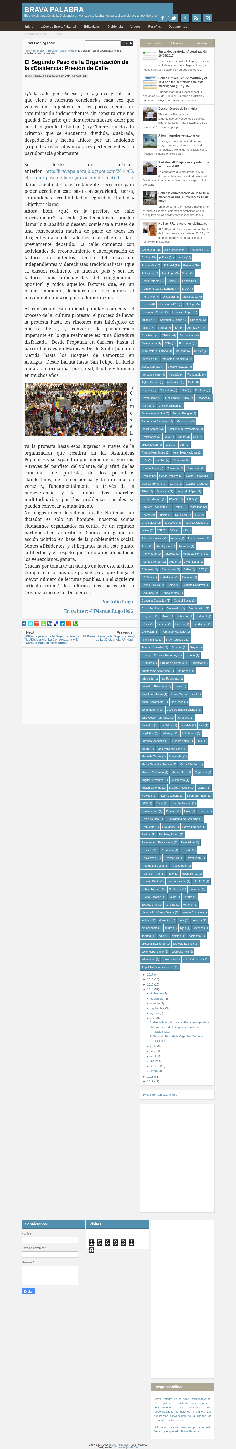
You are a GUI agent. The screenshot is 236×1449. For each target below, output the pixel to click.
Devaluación (149, 397)
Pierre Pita (148, 296)
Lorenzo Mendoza (153, 740)
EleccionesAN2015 (177, 397)
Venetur (188, 904)
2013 (150, 1076)
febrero (155, 1066)
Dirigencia (148, 616)
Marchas (181, 351)
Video (185, 273)
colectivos (171, 522)
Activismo (148, 273)
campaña (196, 319)
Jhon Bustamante (153, 702)
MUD (185, 288)
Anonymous (149, 553)
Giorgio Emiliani (168, 405)
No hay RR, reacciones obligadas (182, 223)
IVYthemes (119, 1447)
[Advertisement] (79, 683)
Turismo (170, 904)
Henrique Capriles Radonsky (160, 655)
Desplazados (197, 608)
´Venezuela (194, 374)
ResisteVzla (149, 857)
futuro (168, 928)
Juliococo (183, 717)
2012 (150, 1081)
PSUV (190, 499)
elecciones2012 (178, 366)
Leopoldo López (187, 491)
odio (161, 935)
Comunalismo (150, 468)
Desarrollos (174, 608)
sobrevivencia (180, 951)
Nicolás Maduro (151, 499)
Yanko (181, 436)
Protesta (188, 265)
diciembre (156, 993)
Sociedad (195, 889)
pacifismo (195, 935)
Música (198, 351)
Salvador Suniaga (171, 319)
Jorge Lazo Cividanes (155, 421)
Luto (199, 740)
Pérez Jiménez (191, 826)
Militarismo (178, 780)
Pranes (203, 811)
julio (153, 1018)
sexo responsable (153, 951)
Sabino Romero (151, 889)
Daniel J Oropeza (197, 475)
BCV (145, 460)
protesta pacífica (183, 943)
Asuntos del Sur (152, 561)
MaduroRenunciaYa (170, 748)
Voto (167, 436)
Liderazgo (168, 733)
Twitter (173, 18)
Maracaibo (175, 756)
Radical (146, 834)
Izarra (178, 686)
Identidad (197, 662)
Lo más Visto (152, 43)
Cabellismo (167, 577)
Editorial (169, 265)
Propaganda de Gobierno (182, 818)
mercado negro (151, 374)
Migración (200, 772)
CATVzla (147, 577)
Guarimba (163, 491)
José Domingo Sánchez (182, 709)
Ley (201, 725)
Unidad (146, 304)
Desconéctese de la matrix (177, 108)
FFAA (145, 491)
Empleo (180, 624)
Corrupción (193, 468)
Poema (146, 514)
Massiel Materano (153, 772)
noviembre (157, 998)
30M (172, 530)
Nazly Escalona (169, 795)
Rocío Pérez (190, 873)
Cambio (160, 460)
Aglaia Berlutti (150, 382)
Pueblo (162, 514)
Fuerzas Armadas (153, 647)
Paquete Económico (154, 506)
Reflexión (181, 514)
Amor (145, 546)
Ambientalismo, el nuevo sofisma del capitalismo (180, 1022)
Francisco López (182, 312)
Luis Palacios (180, 740)
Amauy (175, 538)
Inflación (147, 319)
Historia (190, 655)
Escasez (202, 397)
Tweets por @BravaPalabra (160, 1094)
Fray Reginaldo (175, 639)
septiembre (157, 1008)
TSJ (197, 514)
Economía (148, 265)
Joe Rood (177, 702)
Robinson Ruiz (151, 873)
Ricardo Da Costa (153, 865)
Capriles (147, 390)
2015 (150, 984)
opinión (176, 935)
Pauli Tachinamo (181, 803)
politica (162, 327)
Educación (185, 343)
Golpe (194, 647)
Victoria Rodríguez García (158, 912)
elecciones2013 (168, 304)
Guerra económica (153, 413)
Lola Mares (189, 733)
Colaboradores (36, 34)
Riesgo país (179, 865)
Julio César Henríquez (156, 717)
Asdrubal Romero (194, 553)
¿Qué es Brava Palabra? (58, 26)
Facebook (162, 18)
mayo (154, 1051)
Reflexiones (149, 436)
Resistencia (172, 857)
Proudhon (168, 826)
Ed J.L (174, 483)
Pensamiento (150, 811)
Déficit (146, 624)
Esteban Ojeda (195, 483)
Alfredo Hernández (153, 452)
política (163, 257)
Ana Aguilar (163, 546)
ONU (145, 803)
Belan (187, 569)
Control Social (182, 600)
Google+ (185, 18)
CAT (201, 569)
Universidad (149, 522)
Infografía (147, 678)
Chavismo (148, 335)
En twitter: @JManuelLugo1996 (98, 611)
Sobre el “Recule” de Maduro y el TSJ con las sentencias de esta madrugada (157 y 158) (182, 82)
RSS (196, 18)
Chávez (166, 335)
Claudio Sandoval (194, 584)
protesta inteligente (154, 943)
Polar (187, 811)
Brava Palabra (54, 10)
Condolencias (170, 592)
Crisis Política (150, 608)
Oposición (148, 358)
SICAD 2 (199, 881)
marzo (154, 1060)
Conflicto (200, 390)
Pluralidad (196, 506)
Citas (58, 34)
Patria (178, 506)
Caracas (187, 577)
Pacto (159, 803)
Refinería (147, 850)
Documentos (178, 26)
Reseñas (154, 26)
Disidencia (115, 26)
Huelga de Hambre (172, 662)
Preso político (150, 818)
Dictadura (169, 296)
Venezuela (148, 249)
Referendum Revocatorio (157, 842)
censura (197, 920)
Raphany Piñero (169, 834)
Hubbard (147, 662)
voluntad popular (193, 959)
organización (150, 444)
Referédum (188, 842)
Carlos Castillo (151, 584)
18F (182, 444)
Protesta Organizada (175, 358)
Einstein (162, 624)
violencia (173, 374)
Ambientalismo (197, 538)
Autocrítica (173, 382)
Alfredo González (152, 538)
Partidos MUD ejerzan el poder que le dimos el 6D (183, 164)
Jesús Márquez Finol (184, 694)
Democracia (149, 343)
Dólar (168, 343)
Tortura (187, 896)
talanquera (148, 959)
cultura (146, 327)
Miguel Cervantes (153, 780)
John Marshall (150, 709)
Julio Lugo (167, 273)
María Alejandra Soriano (157, 764)
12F (177, 327)
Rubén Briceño (176, 881)
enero (154, 1070)
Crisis (171, 280)
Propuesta (148, 826)
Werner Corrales (192, 912)
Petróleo (171, 811)
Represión (167, 850)
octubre (155, 1003)
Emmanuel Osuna (153, 312)
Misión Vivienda (151, 787)
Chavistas (179, 460)
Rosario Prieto (151, 881)
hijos (183, 928)
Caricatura (166, 390)
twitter (145, 530)
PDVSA (174, 499)
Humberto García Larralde (158, 288)
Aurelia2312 (194, 327)
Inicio (29, 26)
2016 (150, 979)
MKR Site (132, 1447)
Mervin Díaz (179, 772)
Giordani (177, 647)
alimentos (165, 920)
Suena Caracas (151, 896)
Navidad (147, 795)
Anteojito (170, 553)
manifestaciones (194, 522)
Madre (146, 748)
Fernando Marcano (174, 631)
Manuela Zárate (151, 756)
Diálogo (190, 304)
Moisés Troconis (179, 787)
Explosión (148, 631)
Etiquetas (177, 43)
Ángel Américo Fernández (158, 967)
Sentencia (175, 889)
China (171, 584)
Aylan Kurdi (191, 561)
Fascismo (188, 280)
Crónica (146, 475)
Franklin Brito (150, 639)
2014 (150, 989)
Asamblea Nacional (185, 452)
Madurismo (183, 421)
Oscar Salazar (151, 429)
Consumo (173, 468)
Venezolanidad (151, 366)
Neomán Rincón (197, 795)
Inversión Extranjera (154, 686)
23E (159, 530)
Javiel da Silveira (152, 694)
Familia (146, 405)
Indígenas (184, 670)
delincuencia (149, 928)
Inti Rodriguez (170, 678)
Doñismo (182, 616)
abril (153, 1056)
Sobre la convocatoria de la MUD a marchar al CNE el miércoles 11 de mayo (183, 197)
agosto (155, 1013)
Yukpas (146, 920)
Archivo (202, 43)
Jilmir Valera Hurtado (155, 351)
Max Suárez (190, 296)
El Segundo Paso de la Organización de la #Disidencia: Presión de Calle (77, 65)
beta (181, 920)
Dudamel (201, 616)
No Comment (79, 75)
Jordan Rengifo (182, 413)
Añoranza (148, 569)
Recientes (207, 18)
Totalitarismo (150, 904)
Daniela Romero (152, 483)
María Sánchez (189, 764)
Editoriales (92, 26)
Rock (171, 873)
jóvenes (198, 928)
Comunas (148, 592)
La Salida (167, 725)
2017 (150, 974)
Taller (172, 896)
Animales (184, 546)
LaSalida (185, 725)
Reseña (186, 850)
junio (153, 1046)
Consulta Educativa (154, 600)
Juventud (147, 725)
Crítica (146, 257)
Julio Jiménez (172, 249)
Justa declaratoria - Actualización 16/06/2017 (182, 54)
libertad (146, 935)
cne (195, 436)
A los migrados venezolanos (179, 135)
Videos (135, 26)
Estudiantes (199, 624)
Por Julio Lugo (117, 601)
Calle (191, 382)
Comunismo (186, 335)
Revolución (194, 857)
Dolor (165, 616)
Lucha (181, 257)
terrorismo (169, 959)
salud (169, 444)
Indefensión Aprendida (156, 670)
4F (185, 530)
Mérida (201, 787)
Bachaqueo (169, 569)
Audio (173, 561)
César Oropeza (168, 475)
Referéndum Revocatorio (183, 429)
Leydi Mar (148, 733)
